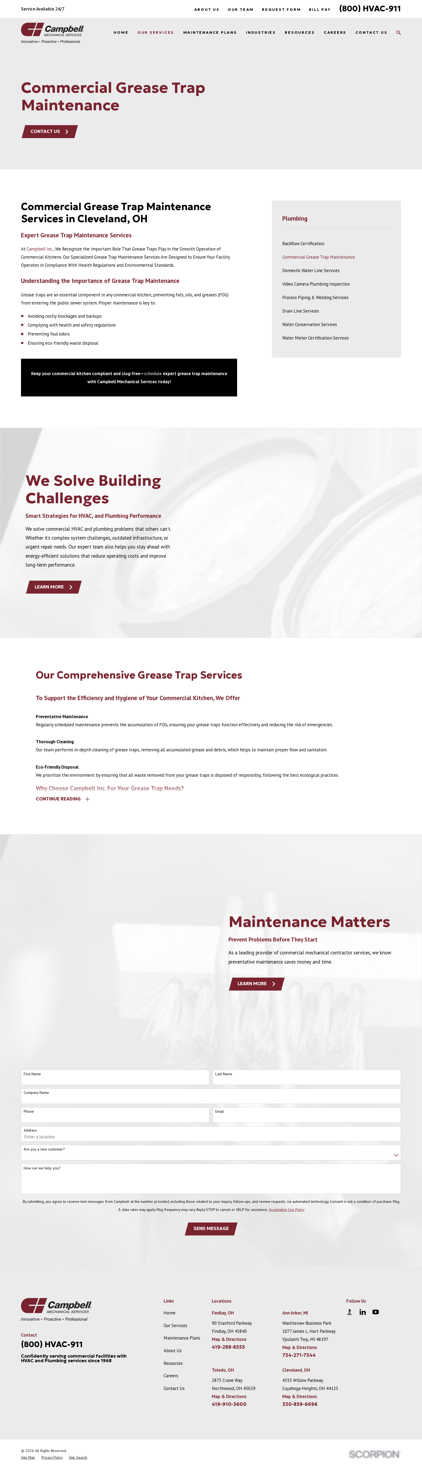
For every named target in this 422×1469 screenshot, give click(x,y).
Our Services (175, 1230)
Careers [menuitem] (335, 32)
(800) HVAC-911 (370, 8)
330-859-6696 (300, 1308)
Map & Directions (229, 1244)
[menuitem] (336, 243)
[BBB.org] (349, 1216)
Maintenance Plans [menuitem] (210, 32)
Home (169, 1217)
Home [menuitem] (121, 32)
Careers (171, 1280)
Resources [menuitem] (300, 32)
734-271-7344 (299, 1260)
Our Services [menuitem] (156, 32)
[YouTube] (375, 1216)
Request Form (281, 9)
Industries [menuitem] (261, 32)
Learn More (266, 936)
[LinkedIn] (363, 1216)
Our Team (241, 9)
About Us (207, 9)
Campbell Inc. (40, 249)
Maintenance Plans (182, 1242)
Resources (173, 1268)
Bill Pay (320, 9)
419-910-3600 (229, 1308)
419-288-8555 (228, 1251)
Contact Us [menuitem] (372, 32)
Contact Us (49, 131)
